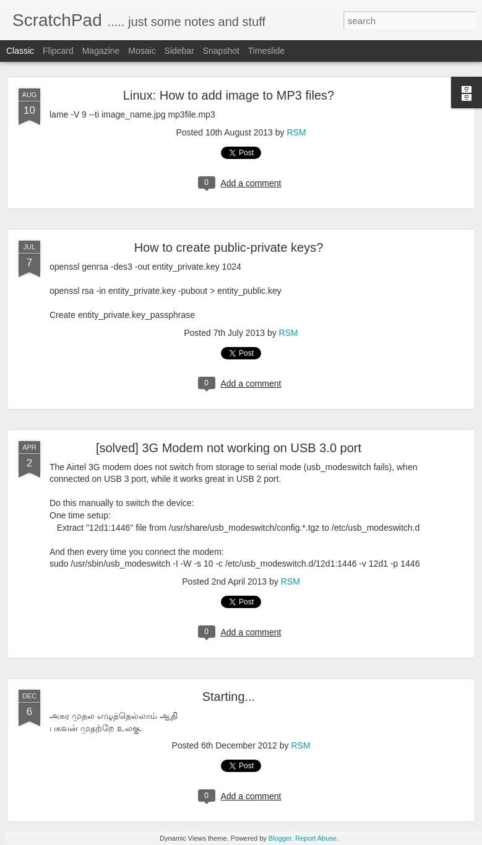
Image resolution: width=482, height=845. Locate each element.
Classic (20, 51)
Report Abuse (316, 838)
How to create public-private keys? (229, 247)
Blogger (280, 838)
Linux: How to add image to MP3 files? (228, 95)
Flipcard (58, 51)
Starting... (229, 696)
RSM (296, 132)
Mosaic (141, 51)
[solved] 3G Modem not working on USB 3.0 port (228, 448)
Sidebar (179, 51)
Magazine (101, 51)
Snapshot (221, 51)
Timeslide (266, 51)
